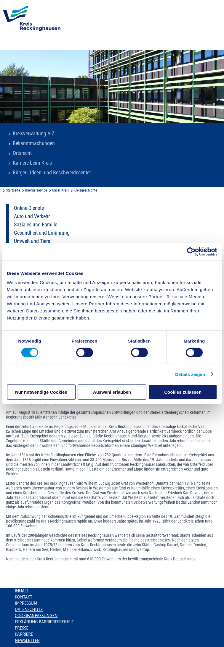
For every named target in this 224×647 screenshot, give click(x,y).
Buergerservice (36, 190)
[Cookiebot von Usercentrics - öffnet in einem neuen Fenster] (191, 251)
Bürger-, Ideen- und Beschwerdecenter (52, 173)
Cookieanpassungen (36, 615)
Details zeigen (190, 374)
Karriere (24, 634)
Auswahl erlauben (112, 392)
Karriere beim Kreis (32, 163)
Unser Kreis (60, 190)
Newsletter (27, 640)
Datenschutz (29, 609)
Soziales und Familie (35, 225)
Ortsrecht (22, 153)
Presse (21, 628)
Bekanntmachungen (34, 143)
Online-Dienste (29, 208)
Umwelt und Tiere (32, 241)
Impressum (26, 603)
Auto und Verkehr (32, 216)
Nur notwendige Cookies (41, 392)
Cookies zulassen (182, 392)
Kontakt (23, 597)
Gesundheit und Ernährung (42, 233)
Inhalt (21, 590)
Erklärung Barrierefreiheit (44, 622)
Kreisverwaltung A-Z (33, 134)
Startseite (13, 190)
